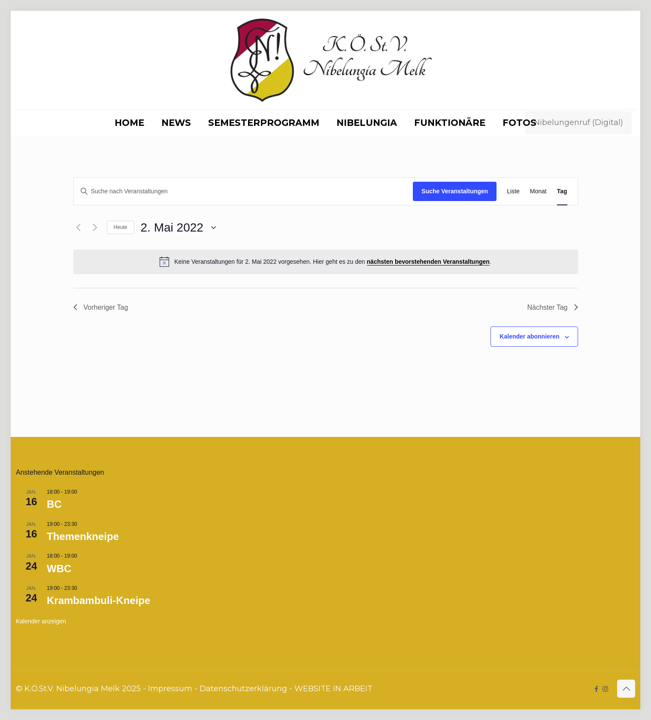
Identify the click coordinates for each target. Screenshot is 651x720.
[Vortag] (78, 228)
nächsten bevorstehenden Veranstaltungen (428, 261)
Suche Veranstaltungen (454, 191)
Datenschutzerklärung (243, 688)
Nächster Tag (552, 307)
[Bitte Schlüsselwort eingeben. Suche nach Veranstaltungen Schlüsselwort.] (243, 191)
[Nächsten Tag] (95, 228)
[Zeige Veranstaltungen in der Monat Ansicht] (538, 191)
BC (54, 504)
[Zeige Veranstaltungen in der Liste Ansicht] (513, 191)
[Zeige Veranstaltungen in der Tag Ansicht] (562, 191)
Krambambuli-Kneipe (98, 600)
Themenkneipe (83, 536)
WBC (59, 568)
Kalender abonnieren (529, 336)
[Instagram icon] (605, 689)
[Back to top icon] (626, 689)
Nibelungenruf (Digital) (578, 122)
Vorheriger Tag (100, 307)
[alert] (325, 262)
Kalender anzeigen (41, 621)
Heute (120, 227)
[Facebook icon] (596, 689)
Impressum (170, 688)
